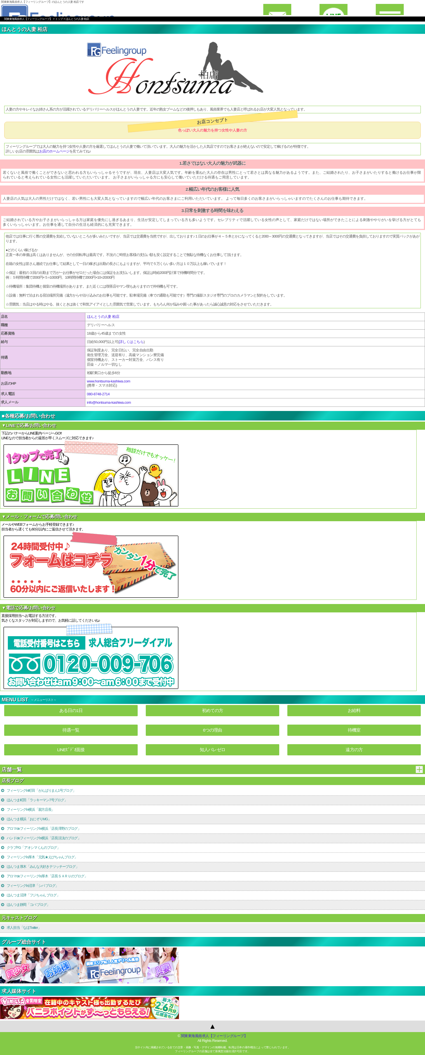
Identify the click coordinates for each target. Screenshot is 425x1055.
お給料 (354, 710)
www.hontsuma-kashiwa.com (108, 381)
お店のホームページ (54, 151)
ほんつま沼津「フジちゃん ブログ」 (30, 895)
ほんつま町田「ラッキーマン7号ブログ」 (34, 800)
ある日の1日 (71, 710)
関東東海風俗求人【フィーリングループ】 (214, 1036)
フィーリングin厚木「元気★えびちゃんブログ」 (39, 857)
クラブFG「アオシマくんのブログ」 (30, 847)
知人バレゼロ (212, 749)
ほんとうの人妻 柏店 (103, 316)
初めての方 (212, 710)
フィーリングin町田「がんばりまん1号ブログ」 (38, 790)
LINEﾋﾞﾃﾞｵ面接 (70, 749)
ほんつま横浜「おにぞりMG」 (26, 819)
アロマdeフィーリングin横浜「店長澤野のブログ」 (41, 828)
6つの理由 (212, 730)
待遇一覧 (70, 730)
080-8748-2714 (98, 394)
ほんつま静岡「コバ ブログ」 (25, 905)
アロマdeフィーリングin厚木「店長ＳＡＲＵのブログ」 (44, 876)
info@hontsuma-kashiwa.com (109, 402)
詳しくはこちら (131, 342)
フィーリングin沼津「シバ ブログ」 (29, 886)
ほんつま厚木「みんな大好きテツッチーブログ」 (40, 866)
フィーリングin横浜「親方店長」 (28, 809)
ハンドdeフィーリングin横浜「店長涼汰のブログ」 (41, 838)
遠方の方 (354, 749)
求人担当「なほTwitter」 (21, 927)
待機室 (354, 730)
